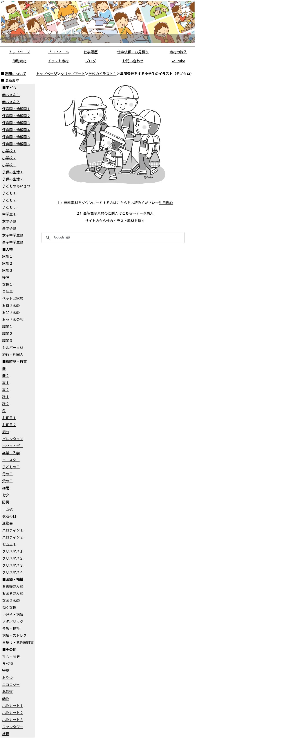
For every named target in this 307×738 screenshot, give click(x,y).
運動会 (7, 523)
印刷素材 (19, 60)
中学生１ (9, 214)
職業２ (7, 333)
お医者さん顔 (12, 593)
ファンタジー (12, 726)
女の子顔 (9, 221)
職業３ (7, 340)
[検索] (112, 237)
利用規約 (166, 202)
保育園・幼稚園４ (16, 129)
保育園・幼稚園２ (16, 115)
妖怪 (5, 733)
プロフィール (58, 51)
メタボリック (12, 621)
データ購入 (145, 213)
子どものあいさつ (16, 186)
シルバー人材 (12, 347)
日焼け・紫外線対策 (18, 642)
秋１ (5, 396)
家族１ (7, 256)
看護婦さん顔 (12, 586)
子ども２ (9, 200)
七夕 (5, 494)
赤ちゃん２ (11, 101)
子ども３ (9, 207)
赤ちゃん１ (11, 94)
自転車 (7, 291)
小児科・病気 (12, 614)
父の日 (7, 480)
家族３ (7, 270)
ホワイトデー (12, 445)
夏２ (5, 389)
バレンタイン (12, 438)
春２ (5, 375)
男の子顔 (9, 228)
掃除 (5, 277)
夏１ (5, 382)
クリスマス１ (12, 551)
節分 (5, 431)
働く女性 (9, 607)
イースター (11, 459)
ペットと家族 (12, 298)
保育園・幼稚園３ (16, 122)
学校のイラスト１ (102, 73)
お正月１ (9, 417)
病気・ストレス (14, 635)
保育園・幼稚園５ (16, 136)
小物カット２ (12, 712)
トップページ (19, 51)
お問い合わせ (132, 60)
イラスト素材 (58, 60)
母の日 (7, 473)
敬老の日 (9, 516)
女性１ (7, 284)
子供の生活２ (12, 178)
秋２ (5, 403)
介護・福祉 (11, 628)
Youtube (178, 60)
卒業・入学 (11, 452)
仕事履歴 (91, 51)
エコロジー (11, 684)
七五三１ (9, 544)
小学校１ (9, 150)
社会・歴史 (11, 656)
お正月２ (9, 424)
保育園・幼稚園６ (16, 143)
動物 (5, 698)
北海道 (7, 691)
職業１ (7, 326)
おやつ (7, 677)
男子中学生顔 (12, 242)
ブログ (90, 60)
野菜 (5, 670)
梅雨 (5, 487)
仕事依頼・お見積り (133, 51)
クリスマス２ (12, 558)
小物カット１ (12, 705)
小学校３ (9, 164)
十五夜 (7, 509)
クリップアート (73, 73)
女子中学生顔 (12, 235)
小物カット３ (12, 719)
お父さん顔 (11, 312)
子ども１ (9, 193)
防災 (5, 502)
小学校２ (9, 157)
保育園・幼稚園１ (16, 108)
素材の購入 (178, 51)
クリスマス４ (12, 572)
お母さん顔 (11, 305)
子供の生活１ (12, 171)
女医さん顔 (11, 600)
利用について (15, 73)
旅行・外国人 (12, 354)
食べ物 (7, 663)
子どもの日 (11, 466)
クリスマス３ (12, 565)
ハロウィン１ (12, 530)
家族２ (7, 263)
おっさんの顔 (12, 319)
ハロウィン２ (12, 537)
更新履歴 (12, 80)
